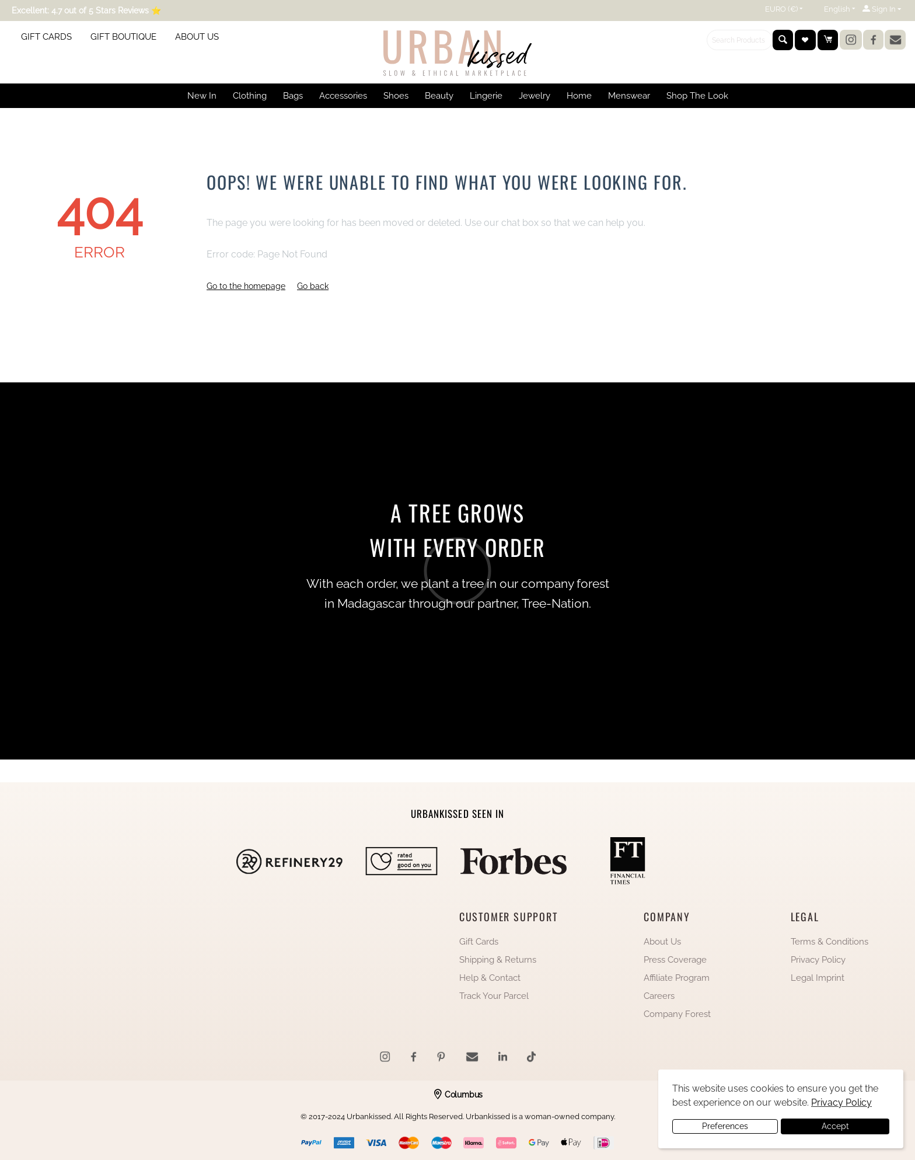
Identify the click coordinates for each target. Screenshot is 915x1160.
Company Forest (677, 1014)
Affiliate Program (677, 978)
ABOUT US (197, 37)
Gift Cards (478, 941)
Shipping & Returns (497, 960)
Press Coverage (675, 960)
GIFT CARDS (46, 37)
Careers (659, 996)
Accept (835, 1126)
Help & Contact (490, 978)
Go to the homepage (246, 286)
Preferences (725, 1126)
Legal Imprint (817, 978)
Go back (313, 286)
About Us (662, 941)
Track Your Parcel (494, 996)
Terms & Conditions (829, 941)
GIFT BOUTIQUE (123, 37)
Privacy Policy (818, 960)
